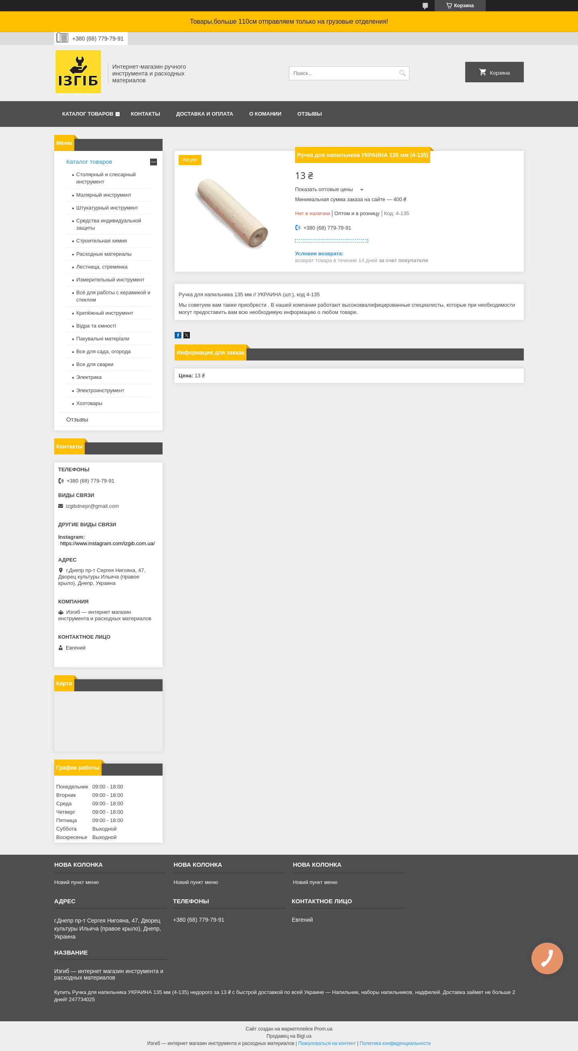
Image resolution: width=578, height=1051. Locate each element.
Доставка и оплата (204, 114)
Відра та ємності (96, 326)
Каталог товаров (87, 114)
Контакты (145, 114)
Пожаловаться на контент (327, 1043)
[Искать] (402, 73)
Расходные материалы (104, 254)
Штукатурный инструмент (107, 208)
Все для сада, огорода (103, 351)
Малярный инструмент (103, 195)
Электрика (89, 377)
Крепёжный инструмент (104, 313)
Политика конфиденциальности (395, 1043)
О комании (265, 114)
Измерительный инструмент (110, 280)
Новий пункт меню (76, 882)
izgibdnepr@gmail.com (92, 506)
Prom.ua (323, 1029)
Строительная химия (101, 241)
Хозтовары (89, 403)
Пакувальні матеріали (102, 339)
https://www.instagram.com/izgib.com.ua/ (107, 543)
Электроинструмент (100, 390)
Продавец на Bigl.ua (289, 1036)
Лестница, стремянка (102, 267)
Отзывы (309, 114)
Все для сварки (95, 364)
